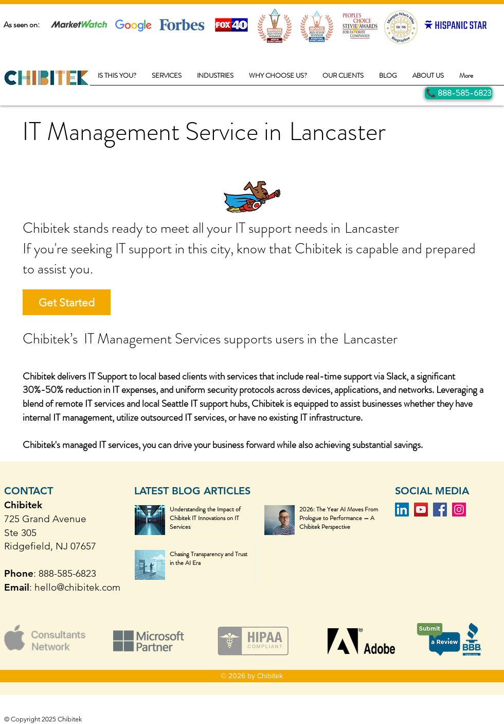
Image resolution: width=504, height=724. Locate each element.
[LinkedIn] (402, 509)
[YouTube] (421, 509)
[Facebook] (440, 509)
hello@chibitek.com (77, 587)
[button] (166, 79)
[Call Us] (458, 93)
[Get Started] (67, 302)
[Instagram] (459, 509)
